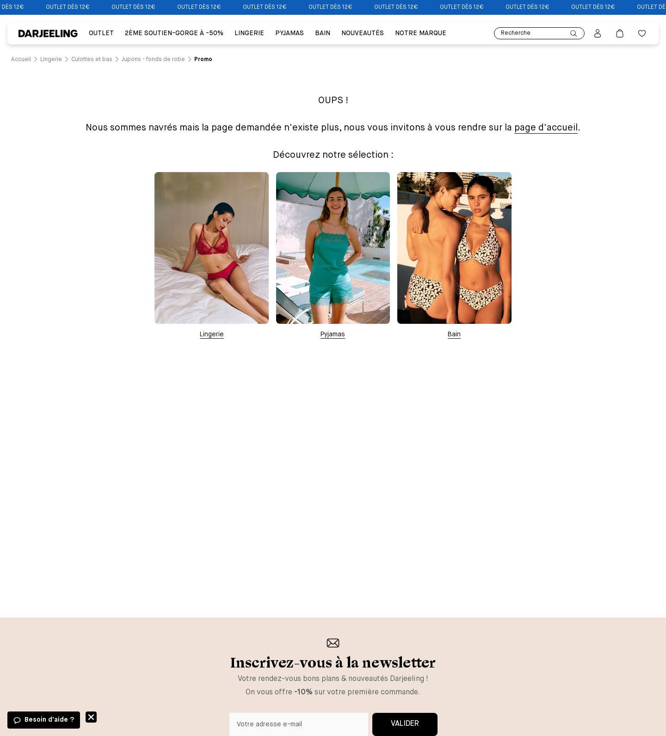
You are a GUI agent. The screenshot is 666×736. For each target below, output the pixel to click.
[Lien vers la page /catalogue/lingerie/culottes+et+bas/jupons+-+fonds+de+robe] (153, 60)
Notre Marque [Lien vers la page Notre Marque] (420, 33)
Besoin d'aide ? (49, 720)
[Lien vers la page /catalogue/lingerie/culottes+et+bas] (91, 60)
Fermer (91, 717)
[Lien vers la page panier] (619, 33)
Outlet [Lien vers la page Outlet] (101, 33)
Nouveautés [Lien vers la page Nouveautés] (362, 33)
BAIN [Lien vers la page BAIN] (322, 33)
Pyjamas (333, 334)
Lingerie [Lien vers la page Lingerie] (249, 33)
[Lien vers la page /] (21, 60)
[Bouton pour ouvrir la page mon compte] (597, 33)
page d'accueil (546, 128)
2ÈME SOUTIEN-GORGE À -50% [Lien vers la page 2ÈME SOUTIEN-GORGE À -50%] (174, 33)
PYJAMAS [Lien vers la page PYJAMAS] (289, 33)
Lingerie (212, 334)
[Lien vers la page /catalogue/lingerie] (51, 60)
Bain (454, 334)
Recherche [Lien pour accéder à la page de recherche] (539, 33)
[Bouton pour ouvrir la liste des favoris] (642, 33)
